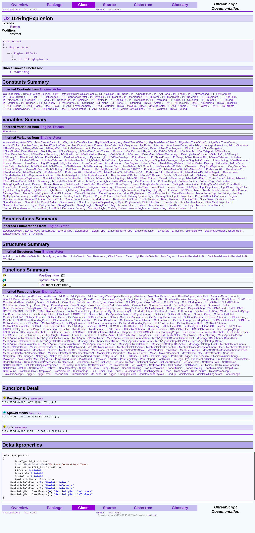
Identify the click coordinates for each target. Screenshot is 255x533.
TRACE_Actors (152, 107)
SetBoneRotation (170, 366)
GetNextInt (244, 324)
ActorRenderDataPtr (28, 260)
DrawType (122, 188)
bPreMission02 (213, 173)
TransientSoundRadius (209, 209)
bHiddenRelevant (52, 164)
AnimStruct (77, 260)
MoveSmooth (212, 357)
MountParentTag (206, 197)
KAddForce (79, 333)
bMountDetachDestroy (200, 167)
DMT (240, 312)
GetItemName (162, 324)
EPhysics (177, 234)
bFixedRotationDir (196, 161)
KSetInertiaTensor (237, 336)
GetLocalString (182, 324)
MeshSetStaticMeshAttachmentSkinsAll (71, 357)
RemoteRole (54, 203)
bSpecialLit (48, 182)
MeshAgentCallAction (230, 339)
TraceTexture (198, 375)
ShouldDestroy (67, 372)
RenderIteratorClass (125, 203)
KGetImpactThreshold (33, 336)
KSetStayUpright (48, 339)
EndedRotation (144, 315)
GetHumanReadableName (135, 324)
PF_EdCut (179, 98)
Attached (159, 149)
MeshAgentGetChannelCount (20, 345)
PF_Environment (221, 98)
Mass (197, 194)
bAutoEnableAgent (170, 152)
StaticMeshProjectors (217, 206)
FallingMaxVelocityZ (213, 188)
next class (31, 10)
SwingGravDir (66, 209)
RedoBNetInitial (12, 366)
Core (6, 42)
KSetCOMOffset (143, 336)
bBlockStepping (68, 155)
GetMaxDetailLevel (224, 324)
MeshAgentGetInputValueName (61, 348)
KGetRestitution (97, 336)
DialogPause (84, 312)
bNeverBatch (112, 170)
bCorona (133, 158)
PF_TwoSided (158, 104)
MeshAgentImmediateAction (99, 348)
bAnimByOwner (72, 152)
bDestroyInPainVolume (193, 158)
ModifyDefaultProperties (111, 357)
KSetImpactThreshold (211, 336)
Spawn (115, 372)
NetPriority (224, 197)
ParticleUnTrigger (181, 360)
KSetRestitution (27, 339)
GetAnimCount (202, 318)
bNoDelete (129, 170)
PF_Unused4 (29, 107)
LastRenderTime (138, 191)
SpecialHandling (131, 372)
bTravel (240, 182)
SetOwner (191, 369)
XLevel (193, 212)
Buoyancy (44, 185)
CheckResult (115, 260)
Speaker (84, 206)
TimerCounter (157, 209)
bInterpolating (220, 164)
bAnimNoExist (139, 152)
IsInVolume (235, 330)
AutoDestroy (29, 303)
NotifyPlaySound (60, 360)
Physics (87, 200)
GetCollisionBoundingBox (32, 324)
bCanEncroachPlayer (137, 155)
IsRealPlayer (33, 333)
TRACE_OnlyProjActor (151, 110)
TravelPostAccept (219, 375)
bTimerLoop (177, 182)
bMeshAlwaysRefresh (171, 167)
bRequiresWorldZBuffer (123, 179)
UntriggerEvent (127, 378)
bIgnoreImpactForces (130, 164)
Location (173, 194)
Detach (227, 309)
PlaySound (85, 363)
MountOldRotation (85, 197)
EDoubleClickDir (12, 234)
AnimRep (62, 260)
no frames (115, 10)
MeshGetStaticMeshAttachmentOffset (201, 351)
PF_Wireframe (66, 107)
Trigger (29, 378)
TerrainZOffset (126, 209)
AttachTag (195, 149)
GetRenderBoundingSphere (135, 327)
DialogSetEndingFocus (107, 312)
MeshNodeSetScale (133, 354)
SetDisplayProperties (73, 369)
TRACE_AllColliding (202, 107)
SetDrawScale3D (118, 369)
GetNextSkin (31, 327)
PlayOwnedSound (65, 363)
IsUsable (64, 333)
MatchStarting (207, 339)
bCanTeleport (205, 155)
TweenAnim (61, 378)
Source (109, 5)
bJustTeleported (239, 164)
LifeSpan (192, 191)
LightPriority (71, 194)
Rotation (174, 203)
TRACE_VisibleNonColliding (126, 113)
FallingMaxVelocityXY (185, 188)
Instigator (93, 191)
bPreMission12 (173, 176)
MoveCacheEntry (192, 357)
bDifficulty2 (9, 161)
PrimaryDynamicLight (141, 200)
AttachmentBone (177, 149)
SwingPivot (101, 209)
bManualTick (148, 167)
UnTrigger (110, 378)
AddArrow (50, 300)
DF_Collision (106, 98)
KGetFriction (10, 336)
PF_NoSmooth (209, 101)
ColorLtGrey (41, 309)
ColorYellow (139, 309)
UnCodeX (152, 530)
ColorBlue (68, 306)
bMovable (222, 167)
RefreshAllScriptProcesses (40, 366)
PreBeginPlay (181, 363)
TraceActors (181, 375)
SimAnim (220, 203)
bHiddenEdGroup (29, 164)
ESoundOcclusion (215, 234)
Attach (235, 300)
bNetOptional (39, 170)
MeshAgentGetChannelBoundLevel (173, 342)
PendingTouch (72, 200)
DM (209, 312)
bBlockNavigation (212, 152)
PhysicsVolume (104, 200)
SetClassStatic (211, 366)
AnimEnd (202, 300)
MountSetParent (137, 357)
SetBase (106, 366)
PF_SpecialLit (118, 104)
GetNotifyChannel (52, 327)
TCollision (9, 263)
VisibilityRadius (117, 212)
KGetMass (79, 336)
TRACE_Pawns (198, 110)
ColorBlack (53, 306)
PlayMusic (46, 363)
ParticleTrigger (159, 360)
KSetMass (9, 339)
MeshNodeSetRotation (105, 354)
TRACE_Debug (12, 110)
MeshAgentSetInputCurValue (169, 348)
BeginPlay (150, 303)
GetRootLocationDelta (190, 327)
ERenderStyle (193, 234)
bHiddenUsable (74, 164)
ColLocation (223, 185)
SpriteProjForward (128, 206)
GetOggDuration (75, 327)
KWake (65, 339)
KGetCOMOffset (179, 333)
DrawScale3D (105, 188)
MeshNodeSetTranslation (162, 354)
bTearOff (132, 182)
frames (100, 10)
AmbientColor (11, 149)
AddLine (92, 300)
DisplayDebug (196, 312)
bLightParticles (69, 167)
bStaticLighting (116, 182)
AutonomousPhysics (51, 303)
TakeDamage (80, 375)
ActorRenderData (45, 146)
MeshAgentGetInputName (207, 345)
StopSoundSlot (27, 375)
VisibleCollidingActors (209, 378)
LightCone (227, 191)
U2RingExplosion (36, 63)
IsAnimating (152, 330)
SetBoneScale (191, 366)
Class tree (143, 5)
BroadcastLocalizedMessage (182, 303)
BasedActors (91, 303)
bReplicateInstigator (67, 179)
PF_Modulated (170, 101)
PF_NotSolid (228, 101)
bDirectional (25, 161)
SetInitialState (157, 369)
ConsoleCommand (160, 309)
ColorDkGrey (171, 306)
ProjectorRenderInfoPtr (191, 260)
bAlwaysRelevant (33, 152)
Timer (101, 375)
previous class (11, 10)
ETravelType (35, 237)
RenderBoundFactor (77, 203)
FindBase (8, 318)
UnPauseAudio (79, 378)
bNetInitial (22, 170)
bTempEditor (147, 182)
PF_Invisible (97, 101)
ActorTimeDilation (81, 146)
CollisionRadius (187, 185)
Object (17, 42)
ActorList (8, 260)
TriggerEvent (43, 378)
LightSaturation (130, 194)
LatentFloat (157, 191)
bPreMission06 (52, 176)
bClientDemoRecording (45, 158)
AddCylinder (78, 300)
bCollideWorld (117, 158)
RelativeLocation (13, 203)
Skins (232, 203)
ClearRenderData (13, 306)
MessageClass (11, 197)
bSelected (201, 179)
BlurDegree (131, 167)
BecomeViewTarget (113, 303)
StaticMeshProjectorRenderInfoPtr (228, 260)
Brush (167, 179)
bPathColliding (53, 173)
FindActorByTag (239, 315)
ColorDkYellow (230, 306)
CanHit (215, 303)
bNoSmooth (145, 170)
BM (160, 303)
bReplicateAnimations (40, 179)
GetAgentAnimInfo (117, 318)
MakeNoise (189, 339)
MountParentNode (182, 197)
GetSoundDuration (54, 330)
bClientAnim (222, 155)
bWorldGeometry (123, 185)
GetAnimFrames (35, 321)
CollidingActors (35, 306)
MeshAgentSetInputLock (203, 348)
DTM (40, 315)
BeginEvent (134, 303)
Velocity (81, 212)
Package (54, 5)
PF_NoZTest (10, 104)
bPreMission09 (113, 176)
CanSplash (228, 303)
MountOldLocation (61, 197)
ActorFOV (26, 146)
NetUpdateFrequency (15, 200)
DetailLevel (72, 188)
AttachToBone (11, 303)
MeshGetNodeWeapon (100, 351)
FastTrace (200, 315)
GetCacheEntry (238, 321)
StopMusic (231, 372)
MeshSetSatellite (190, 354)
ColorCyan (99, 306)
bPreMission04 (12, 176)
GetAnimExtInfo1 (224, 318)
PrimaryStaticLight (167, 200)
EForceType (65, 234)
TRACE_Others (177, 110)
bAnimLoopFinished (116, 152)
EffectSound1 (11, 135)
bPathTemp (71, 173)
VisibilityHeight (96, 212)
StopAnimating (193, 372)
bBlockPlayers (47, 155)
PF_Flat (32, 101)
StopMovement (214, 372)
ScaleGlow (206, 203)
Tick (42, 289)
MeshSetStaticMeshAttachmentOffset (225, 354)
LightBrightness (209, 191)
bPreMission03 (233, 173)
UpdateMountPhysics (151, 378)
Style (34, 209)
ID (141, 330)
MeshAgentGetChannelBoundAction (128, 342)
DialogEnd (49, 312)
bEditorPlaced (138, 161)
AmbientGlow (29, 149)
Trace (167, 375)
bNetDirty (8, 170)
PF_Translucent (138, 104)
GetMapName (201, 324)
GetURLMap (75, 330)
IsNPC (7, 333)
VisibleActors (186, 378)
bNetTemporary (93, 170)
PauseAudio (201, 360)
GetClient (8, 324)
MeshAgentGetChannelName (57, 345)
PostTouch (164, 363)
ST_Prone (117, 107)
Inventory (106, 191)
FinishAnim (23, 318)
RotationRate (189, 203)
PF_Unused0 (190, 104)
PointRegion (168, 260)
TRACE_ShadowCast (15, 113)
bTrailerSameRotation (220, 182)
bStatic (100, 182)
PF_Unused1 (208, 104)
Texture (141, 209)
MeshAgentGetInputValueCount (21, 348)
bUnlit (31, 185)
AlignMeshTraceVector (222, 146)
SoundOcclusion (12, 206)
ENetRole (163, 234)
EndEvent (161, 315)
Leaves (171, 191)
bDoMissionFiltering (74, 161)
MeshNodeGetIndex (238, 351)
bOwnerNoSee (33, 173)
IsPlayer (18, 333)
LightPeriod (39, 194)
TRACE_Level (51, 110)
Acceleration (10, 146)
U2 (6, 18)
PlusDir (113, 363)
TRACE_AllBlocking (176, 107)
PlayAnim (8, 363)
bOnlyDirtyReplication (211, 170)
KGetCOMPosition (203, 333)
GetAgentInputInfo (141, 318)
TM (110, 375)
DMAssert (220, 312)
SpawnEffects (48, 284)
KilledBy (114, 336)
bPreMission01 (193, 173)
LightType (160, 194)
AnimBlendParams (158, 300)
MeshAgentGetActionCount (53, 342)
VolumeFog (159, 212)
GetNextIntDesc (12, 327)
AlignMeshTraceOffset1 (132, 146)
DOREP (30, 315)
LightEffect (242, 191)
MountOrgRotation (134, 197)
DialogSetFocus (133, 312)
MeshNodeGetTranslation (74, 354)
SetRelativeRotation (14, 372)
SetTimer (51, 372)
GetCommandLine (60, 324)
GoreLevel (40, 191)
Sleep (105, 372)
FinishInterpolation (43, 318)
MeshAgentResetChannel (134, 348)
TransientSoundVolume (16, 212)
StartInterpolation (154, 372)
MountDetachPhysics (35, 197)
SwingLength (84, 209)
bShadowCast (218, 179)
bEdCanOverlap (118, 161)
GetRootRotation (216, 327)
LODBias (186, 194)
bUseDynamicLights (98, 185)
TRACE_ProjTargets (222, 110)
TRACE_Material (104, 110)
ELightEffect (82, 234)
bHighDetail (93, 164)
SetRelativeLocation (227, 369)
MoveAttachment (169, 357)
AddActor (20, 300)
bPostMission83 (152, 173)
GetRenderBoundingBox (102, 327)
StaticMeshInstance (191, 206)
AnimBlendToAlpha (183, 300)
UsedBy (171, 378)
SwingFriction (47, 209)
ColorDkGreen (152, 306)
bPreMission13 (194, 176)
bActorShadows (238, 149)
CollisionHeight (167, 185)
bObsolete (190, 170)
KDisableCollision (134, 333)
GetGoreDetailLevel (105, 324)
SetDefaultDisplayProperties (41, 369)
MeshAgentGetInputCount (137, 345)
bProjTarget (212, 176)
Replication (82, 366)
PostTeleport (147, 363)
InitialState (79, 191)
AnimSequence (128, 149)
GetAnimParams (97, 321)
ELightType (98, 234)
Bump (205, 303)
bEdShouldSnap (159, 161)
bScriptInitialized (183, 179)
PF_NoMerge (190, 101)
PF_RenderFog (61, 104)
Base (153, 152)
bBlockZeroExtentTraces (94, 155)
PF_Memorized (133, 101)
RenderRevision (149, 203)
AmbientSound (76, 149)
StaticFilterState (151, 206)
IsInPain (221, 330)
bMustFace (236, 167)
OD (122, 360)
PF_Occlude (27, 104)
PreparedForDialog (202, 363)
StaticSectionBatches (15, 209)
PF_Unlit (175, 104)
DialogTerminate (154, 312)
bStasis (89, 182)
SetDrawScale (96, 369)
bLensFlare (30, 167)
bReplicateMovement (94, 179)
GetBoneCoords (193, 321)
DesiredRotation (53, 188)
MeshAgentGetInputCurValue (172, 345)
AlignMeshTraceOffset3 (192, 146)
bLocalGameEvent (91, 167)
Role (164, 203)
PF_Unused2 (226, 104)
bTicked (162, 182)
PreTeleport (223, 363)
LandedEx (90, 339)
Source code (37, 403)
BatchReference (96, 260)
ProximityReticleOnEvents (210, 200)
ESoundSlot (235, 234)
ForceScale (9, 191)
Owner (57, 200)
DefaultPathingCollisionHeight (40, 98)
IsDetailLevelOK (171, 330)
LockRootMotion (126, 339)
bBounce (117, 155)
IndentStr (64, 191)
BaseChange (73, 303)
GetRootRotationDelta (16, 330)
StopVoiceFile (62, 375)
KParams (120, 191)
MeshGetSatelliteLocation (161, 351)
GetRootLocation (165, 327)
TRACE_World (178, 113)
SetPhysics (206, 369)
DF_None (122, 98)
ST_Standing (133, 107)
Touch (118, 375)
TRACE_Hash (32, 110)
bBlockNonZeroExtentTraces (20, 155)
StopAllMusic (174, 372)
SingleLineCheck (89, 372)
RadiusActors (240, 363)
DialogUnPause (176, 312)
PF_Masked (114, 101)
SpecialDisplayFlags (104, 206)
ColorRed (108, 309)
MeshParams (239, 194)
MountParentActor (158, 197)
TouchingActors (153, 375)
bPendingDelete (103, 173)
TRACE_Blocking (227, 107)
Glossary (180, 5)
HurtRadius (130, 330)
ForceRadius (234, 188)
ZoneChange (232, 378)
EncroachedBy (102, 315)
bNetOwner (56, 170)
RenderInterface (101, 203)
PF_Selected (80, 104)
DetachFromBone (13, 312)
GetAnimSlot (117, 321)
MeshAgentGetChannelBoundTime (217, 342)
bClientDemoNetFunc (15, 158)
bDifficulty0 (215, 158)
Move (153, 357)
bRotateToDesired (150, 179)
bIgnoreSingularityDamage (161, 164)
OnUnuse (132, 360)
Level (181, 191)
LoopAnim (145, 339)
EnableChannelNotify (79, 315)
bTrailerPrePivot (195, 182)
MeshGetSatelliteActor (130, 351)
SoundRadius (49, 206)
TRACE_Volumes (156, 113)
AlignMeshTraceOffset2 (162, 146)
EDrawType (32, 234)
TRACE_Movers (126, 110)
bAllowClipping (11, 152)
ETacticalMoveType (14, 237)
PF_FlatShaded (49, 101)
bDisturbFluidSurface (47, 161)
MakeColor (173, 339)
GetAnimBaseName (179, 318)
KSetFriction (189, 336)
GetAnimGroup (57, 321)
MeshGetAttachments (233, 348)
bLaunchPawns (12, 167)
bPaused (86, 173)
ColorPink (94, 309)
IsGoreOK (208, 330)
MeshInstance (220, 194)
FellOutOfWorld (218, 315)
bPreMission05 (32, 176)
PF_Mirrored (152, 101)
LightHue (8, 194)
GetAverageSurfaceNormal (165, 321)
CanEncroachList (145, 185)
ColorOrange (78, 309)
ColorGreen (10, 309)
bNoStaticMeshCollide (168, 170)
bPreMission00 (173, 173)
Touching (187, 209)
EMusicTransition (145, 234)
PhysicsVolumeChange (225, 360)
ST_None (102, 107)
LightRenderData (108, 194)
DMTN (7, 315)
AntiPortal (145, 149)
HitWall (103, 330)
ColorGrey (25, 309)
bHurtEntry (108, 164)
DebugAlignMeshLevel (16, 188)
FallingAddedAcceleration (155, 188)
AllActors (139, 300)
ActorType (49, 260)
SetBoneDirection (124, 366)
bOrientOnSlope (12, 173)
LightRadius (88, 194)
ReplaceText (65, 366)
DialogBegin (33, 312)
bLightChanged (49, 167)
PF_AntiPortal (162, 98)
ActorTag (63, 146)
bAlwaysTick (53, 152)
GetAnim (160, 318)
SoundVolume (68, 206)
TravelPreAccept (13, 378)
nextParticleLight (41, 200)
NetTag (237, 197)
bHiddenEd (9, 164)
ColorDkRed (212, 306)
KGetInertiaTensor (59, 336)
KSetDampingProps (167, 336)
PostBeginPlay (49, 279)
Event (134, 188)
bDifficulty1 (231, 158)
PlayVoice (100, 363)
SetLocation (175, 369)
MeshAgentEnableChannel (19, 342)
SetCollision (229, 366)
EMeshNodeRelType (120, 234)
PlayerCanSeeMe (27, 363)
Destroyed (214, 309)
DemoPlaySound (183, 309)
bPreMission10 (133, 176)
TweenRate (39, 212)
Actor (25, 49)
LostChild (159, 339)
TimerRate (173, 209)
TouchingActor (132, 375)
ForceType (25, 191)
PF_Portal (43, 104)
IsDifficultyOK (192, 330)
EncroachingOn (123, 315)
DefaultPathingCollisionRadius (79, 98)
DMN (231, 312)
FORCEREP (78, 318)
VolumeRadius (177, 212)
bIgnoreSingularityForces (194, 164)
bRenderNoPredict (14, 179)
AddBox (63, 300)
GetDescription (82, 324)
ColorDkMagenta (192, 306)
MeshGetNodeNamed (72, 351)
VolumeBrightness (139, 212)
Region (233, 200)
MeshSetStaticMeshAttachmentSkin (24, 357)
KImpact (126, 336)
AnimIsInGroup (219, 300)
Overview (19, 5)
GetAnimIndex (76, 321)
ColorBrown (83, 306)
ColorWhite (122, 309)
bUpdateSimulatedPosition (67, 185)
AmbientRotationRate (53, 149)
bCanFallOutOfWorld (165, 155)
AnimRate (110, 149)
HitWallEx (115, 330)
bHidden (236, 161)
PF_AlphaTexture (141, 98)
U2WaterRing (19, 76)
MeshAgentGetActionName (88, 342)
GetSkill (36, 330)
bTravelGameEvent (14, 185)
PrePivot (121, 200)
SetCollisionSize (12, 369)
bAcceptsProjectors (215, 149)
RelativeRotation (35, 203)
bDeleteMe (147, 158)
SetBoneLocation (147, 366)
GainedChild (96, 318)
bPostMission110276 (127, 173)
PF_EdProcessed (198, 98)
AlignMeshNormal (104, 146)
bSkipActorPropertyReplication (21, 182)
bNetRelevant (74, 170)
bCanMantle (187, 155)
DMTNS (18, 315)
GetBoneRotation (215, 321)
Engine (14, 49)
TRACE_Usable (98, 113)
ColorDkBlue (115, 306)
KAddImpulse (96, 333)
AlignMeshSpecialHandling (116, 300)
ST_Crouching (85, 107)
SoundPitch (31, 206)
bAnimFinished (93, 152)
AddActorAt (34, 300)
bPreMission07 (72, 176)
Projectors (186, 200)
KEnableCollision (157, 333)
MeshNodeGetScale (44, 354)
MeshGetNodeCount (15, 351)
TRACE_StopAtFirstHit (72, 113)
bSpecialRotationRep (69, 182)
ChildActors (244, 303)
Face (129, 260)
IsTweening (50, 333)
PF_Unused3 (11, 107)
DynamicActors (55, 315)
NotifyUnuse (110, 360)
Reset (94, 366)
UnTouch (96, 378)
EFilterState (48, 234)
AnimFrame (95, 149)
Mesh (206, 194)
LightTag (146, 194)
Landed (76, 339)
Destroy (200, 309)
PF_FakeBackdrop (14, 101)
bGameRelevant (218, 161)
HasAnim (90, 330)
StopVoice (45, 375)
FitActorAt (63, 318)
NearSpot (228, 357)
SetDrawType (138, 369)
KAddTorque (114, 333)
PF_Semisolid (99, 104)
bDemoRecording (166, 158)
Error (173, 315)
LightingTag (23, 194)
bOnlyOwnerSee (236, 170)
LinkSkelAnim (106, 339)
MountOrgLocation (110, 197)
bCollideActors (69, 158)
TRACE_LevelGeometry (77, 110)
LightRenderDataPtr (146, 260)
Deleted (36, 188)
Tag (113, 209)
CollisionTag (206, 185)
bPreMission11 (153, 176)
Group (53, 191)
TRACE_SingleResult (44, 113)
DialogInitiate (66, 312)
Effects (15, 27)
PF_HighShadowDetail (74, 101)
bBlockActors (191, 152)
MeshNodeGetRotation (16, 354)
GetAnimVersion (136, 321)
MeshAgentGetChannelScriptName (98, 345)
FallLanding (185, 315)
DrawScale (87, 188)
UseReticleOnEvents (61, 212)
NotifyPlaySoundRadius (86, 360)
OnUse (144, 360)
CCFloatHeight (11, 98)
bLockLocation (113, 167)
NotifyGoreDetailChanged (18, 360)
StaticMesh (170, 206)
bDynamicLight (97, 161)
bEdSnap (177, 161)
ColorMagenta (59, 309)
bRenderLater (230, 176)
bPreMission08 (92, 176)
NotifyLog (41, 360)
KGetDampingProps (228, 333)
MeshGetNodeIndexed (43, 351)
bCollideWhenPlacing (93, 158)
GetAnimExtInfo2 (13, 321)
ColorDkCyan (134, 306)
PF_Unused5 (47, 107)
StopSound (9, 375)
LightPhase (55, 194)
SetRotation (36, 372)
